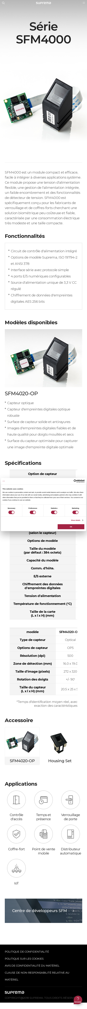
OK (71, 527)
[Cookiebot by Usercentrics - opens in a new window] (75, 481)
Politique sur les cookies (24, 958)
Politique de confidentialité (27, 951)
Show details (75, 520)
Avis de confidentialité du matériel (32, 965)
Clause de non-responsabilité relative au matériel (37, 976)
